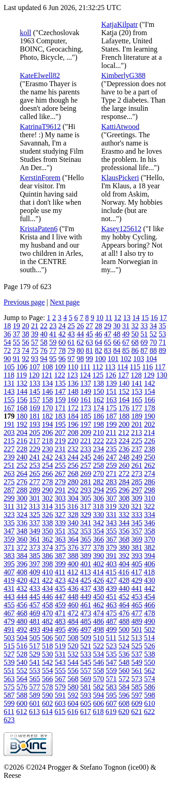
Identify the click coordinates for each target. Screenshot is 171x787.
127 (123, 375)
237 (136, 449)
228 (21, 449)
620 (123, 711)
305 (85, 498)
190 (149, 416)
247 (111, 457)
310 (149, 498)
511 (111, 638)
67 (126, 342)
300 (21, 498)
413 (85, 572)
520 (72, 646)
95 (53, 358)
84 (116, 350)
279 (60, 482)
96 (62, 358)
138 (98, 383)
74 (25, 350)
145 (34, 391)
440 (124, 588)
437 (85, 588)
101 (113, 358)
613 (34, 711)
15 (145, 317)
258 (98, 465)
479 (9, 621)
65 (107, 342)
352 (72, 531)
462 (98, 605)
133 (34, 383)
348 (21, 531)
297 (136, 490)
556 (72, 670)
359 (9, 539)
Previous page (24, 302)
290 (47, 490)
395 (9, 564)
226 (149, 441)
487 (111, 621)
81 (89, 350)
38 (25, 334)
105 (9, 367)
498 (98, 629)
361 (34, 539)
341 (85, 523)
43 (71, 334)
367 (111, 539)
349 (34, 531)
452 (124, 597)
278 (47, 482)
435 (60, 588)
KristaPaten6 (39, 229)
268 (72, 473)
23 (53, 326)
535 (111, 654)
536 (124, 654)
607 (111, 703)
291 (60, 490)
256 (72, 465)
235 (111, 449)
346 (149, 523)
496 (72, 629)
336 (21, 523)
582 (98, 687)
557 (85, 670)
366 (98, 539)
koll (25, 32)
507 (60, 638)
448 (72, 597)
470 (47, 613)
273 (136, 473)
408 (21, 572)
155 (9, 400)
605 (85, 703)
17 (163, 317)
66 (116, 342)
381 (136, 547)
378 (98, 547)
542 (47, 662)
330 (98, 514)
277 (34, 482)
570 (98, 679)
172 (72, 408)
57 (34, 342)
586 (149, 687)
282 (98, 482)
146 (47, 391)
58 (43, 342)
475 (111, 613)
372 (21, 547)
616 (72, 711)
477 (136, 613)
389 (85, 555)
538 (149, 654)
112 (97, 367)
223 (111, 441)
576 (21, 687)
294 (98, 490)
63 (89, 342)
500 (124, 629)
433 (34, 588)
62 (80, 342)
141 (136, 383)
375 (60, 547)
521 (85, 646)
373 (34, 547)
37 (16, 334)
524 (124, 646)
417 (136, 572)
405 (136, 564)
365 (85, 539)
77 (53, 350)
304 (72, 498)
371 (9, 547)
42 (62, 334)
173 (85, 408)
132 (21, 383)
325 (34, 514)
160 (72, 400)
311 (9, 506)
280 (72, 482)
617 (85, 711)
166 (149, 400)
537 (136, 654)
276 (21, 482)
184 (72, 416)
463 (111, 605)
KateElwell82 (40, 75)
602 (47, 703)
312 (21, 506)
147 (60, 391)
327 (60, 514)
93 (34, 358)
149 (85, 391)
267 (60, 473)
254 (47, 465)
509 (85, 638)
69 (144, 342)
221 (85, 441)
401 (85, 564)
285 (136, 482)
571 (111, 679)
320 (123, 506)
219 (60, 441)
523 (111, 646)
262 (149, 465)
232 (72, 449)
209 (85, 432)
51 (144, 334)
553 (34, 670)
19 (16, 326)
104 (151, 358)
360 (21, 539)
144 (21, 391)
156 (21, 400)
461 (85, 605)
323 (9, 514)
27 (89, 326)
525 (136, 646)
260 (124, 465)
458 (47, 605)
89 (162, 350)
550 (149, 662)
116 (147, 367)
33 (144, 326)
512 (123, 638)
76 (43, 350)
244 (72, 457)
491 (9, 629)
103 (138, 358)
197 (85, 424)
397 (34, 564)
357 (136, 531)
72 (7, 350)
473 (85, 613)
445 (34, 597)
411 (60, 572)
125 (98, 375)
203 (9, 432)
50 (135, 334)
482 (47, 621)
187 (111, 416)
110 (72, 367)
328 (72, 514)
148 (72, 391)
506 (47, 638)
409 (34, 572)
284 (124, 482)
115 (135, 367)
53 (162, 334)
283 (111, 482)
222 (98, 441)
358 (149, 531)
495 (60, 629)
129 (149, 375)
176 (124, 408)
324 (21, 514)
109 (60, 367)
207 (60, 432)
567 (60, 679)
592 (72, 695)
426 (98, 580)
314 (46, 506)
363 (60, 539)
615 (59, 711)
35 (162, 326)
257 (85, 465)
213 (136, 432)
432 (21, 588)
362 (47, 539)
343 (111, 523)
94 (43, 358)
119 (21, 375)
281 (85, 482)
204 (21, 432)
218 (47, 441)
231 (60, 449)
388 (72, 555)
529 (34, 654)
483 (60, 621)
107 (34, 367)
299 (9, 498)
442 (149, 588)
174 (98, 408)
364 (72, 539)
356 (124, 531)
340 (72, 523)
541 (34, 662)
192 (21, 424)
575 (9, 687)
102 (125, 358)
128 (136, 375)
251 (9, 465)
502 (149, 629)
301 (34, 498)
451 (111, 597)
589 (34, 695)
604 (72, 703)
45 (89, 334)
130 (161, 375)
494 (47, 629)
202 (149, 424)
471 (60, 613)
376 (72, 547)
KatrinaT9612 (40, 126)
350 (47, 531)
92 (25, 358)
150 (98, 391)
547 (111, 662)
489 (136, 621)
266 (47, 473)
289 (34, 490)
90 (7, 358)
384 (21, 555)
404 (124, 564)
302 (47, 498)
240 (21, 457)
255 (60, 465)
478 (149, 613)
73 (16, 350)
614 (46, 711)
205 (34, 432)
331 (111, 514)
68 (135, 342)
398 (47, 564)
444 (21, 597)
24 (62, 326)
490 (149, 621)
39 (34, 334)
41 (53, 334)
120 (34, 375)
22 (43, 326)
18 (7, 326)
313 (34, 506)
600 (21, 703)
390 (98, 555)
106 (21, 367)
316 (72, 506)
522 (98, 646)
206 (47, 432)
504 (21, 638)
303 (60, 498)
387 (60, 555)
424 (72, 580)
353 (85, 531)
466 (149, 605)
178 (149, 408)
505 (34, 638)
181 (34, 416)
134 (47, 383)
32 (135, 326)
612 (21, 711)
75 (34, 350)
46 (98, 334)
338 (47, 523)
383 (9, 555)
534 (98, 654)
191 (9, 424)
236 (124, 449)
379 (111, 547)
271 (111, 473)
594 (98, 695)
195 (60, 424)
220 (72, 441)
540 (21, 662)
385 (34, 555)
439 (111, 588)
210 (98, 432)
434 (47, 588)
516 (21, 646)
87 (144, 350)
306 (98, 498)
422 (47, 580)
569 (85, 679)
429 (136, 580)
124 (85, 375)
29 (107, 326)
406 (149, 564)
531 (60, 654)
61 (71, 342)
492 (21, 629)
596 (124, 695)
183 (60, 416)
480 (21, 621)
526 (149, 646)
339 (60, 523)
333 (136, 514)
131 (9, 383)
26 (80, 326)
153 (136, 391)
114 (122, 367)
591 (60, 695)
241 (34, 457)
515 (9, 646)
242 (47, 457)
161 (85, 400)
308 (124, 498)
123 (72, 375)
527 (9, 654)
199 (111, 424)
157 (34, 400)
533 (85, 654)
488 (124, 621)
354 (98, 531)
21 (34, 326)
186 (98, 416)
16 (154, 317)
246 (98, 457)
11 (108, 317)
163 (111, 400)
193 (34, 424)
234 (98, 449)
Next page (64, 302)
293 (85, 490)
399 (60, 564)
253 (34, 465)
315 (59, 506)
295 (111, 490)
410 (47, 572)
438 (98, 588)
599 (9, 703)
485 (85, 621)
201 (136, 424)
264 (21, 473)
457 (34, 605)
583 (111, 687)
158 (47, 400)
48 (116, 334)
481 (34, 621)
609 (136, 703)
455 (9, 605)
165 (136, 400)
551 (9, 670)
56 (25, 342)
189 (136, 416)
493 (34, 629)
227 (9, 449)
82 (98, 350)
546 (98, 662)
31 (126, 326)
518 (47, 646)
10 (100, 317)
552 (21, 670)
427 (111, 580)
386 (47, 555)
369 (136, 539)
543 (60, 662)
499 (111, 629)
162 (98, 400)
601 (34, 703)
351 (60, 531)
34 (153, 326)
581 (85, 687)
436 (72, 588)
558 (98, 670)
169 (34, 408)
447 (60, 597)
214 (149, 432)
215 (9, 441)
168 (21, 408)
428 (124, 580)
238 (149, 449)
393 (136, 555)
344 (124, 523)
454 (149, 597)
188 (124, 416)
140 (124, 383)
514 (149, 638)
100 (100, 358)
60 (62, 342)
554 (47, 670)
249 (136, 457)
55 (16, 342)
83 (107, 350)
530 (47, 654)
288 (21, 490)
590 (47, 695)
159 (60, 400)
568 (72, 679)
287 (9, 490)
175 (111, 408)
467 (9, 613)
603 (60, 703)
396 (21, 564)
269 (85, 473)
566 (47, 679)
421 (34, 580)
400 (72, 564)
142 (149, 383)
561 (136, 670)
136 (72, 383)
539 (9, 662)
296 (124, 490)
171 (60, 408)
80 (80, 350)
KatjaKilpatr (119, 24)
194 (47, 424)
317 (85, 506)
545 (85, 662)
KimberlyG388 (123, 75)
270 (98, 473)
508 (72, 638)
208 (72, 432)
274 (149, 473)
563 (9, 679)
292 (72, 490)
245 (85, 457)
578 (47, 687)
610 (149, 703)
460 (72, 605)
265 (34, 473)
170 (47, 408)
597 (136, 695)
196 (72, 424)
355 (111, 531)
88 (153, 350)
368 (124, 539)
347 (9, 531)
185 (85, 416)
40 (43, 334)
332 (124, 514)
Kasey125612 (121, 229)
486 (98, 621)
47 (107, 334)
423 (60, 580)
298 (149, 490)
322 (149, 506)
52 (153, 334)
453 (136, 597)
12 (117, 317)
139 (111, 383)
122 (59, 375)
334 (149, 514)
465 (136, 605)
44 (80, 334)
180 (21, 416)
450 (98, 597)
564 (21, 679)
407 (9, 572)
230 (47, 449)
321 (136, 506)
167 (9, 408)
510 (98, 638)
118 (9, 375)
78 (62, 350)
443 (9, 597)
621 (136, 711)
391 (111, 555)
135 (60, 383)
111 (85, 367)
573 (136, 679)
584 (124, 687)
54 (7, 342)
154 (149, 391)
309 (136, 498)
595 (111, 695)
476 (124, 613)
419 (9, 580)
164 (124, 400)
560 (124, 670)
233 (85, 449)
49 (126, 334)
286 (149, 482)
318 (98, 506)
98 (80, 358)
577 (34, 687)
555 (60, 670)
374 (47, 547)
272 (124, 473)
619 (110, 711)
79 (71, 350)
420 (21, 580)
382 (149, 547)
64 (98, 342)
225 (136, 441)
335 (9, 523)
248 (124, 457)
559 (111, 670)
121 (46, 375)
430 (149, 580)
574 (149, 679)
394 (149, 555)
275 (9, 482)
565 (34, 679)
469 (34, 613)
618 (98, 711)
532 (72, 654)
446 (47, 597)
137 (85, 383)
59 (53, 342)
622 (149, 711)
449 (85, 597)
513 (136, 638)
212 (123, 432)
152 (124, 391)
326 (47, 514)
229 (34, 449)
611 (9, 711)
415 (110, 572)
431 (9, 588)
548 (124, 662)
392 (124, 555)
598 (149, 695)
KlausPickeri (120, 177)
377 (85, 547)
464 (124, 605)
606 (98, 703)
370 (149, 539)
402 (98, 564)
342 (98, 523)
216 (21, 441)
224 (124, 441)
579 (60, 687)
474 (98, 613)
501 (136, 629)
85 (126, 350)
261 (136, 465)
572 (124, 679)
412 (72, 572)
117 (160, 367)
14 (136, 317)
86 (135, 350)
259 (111, 465)
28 (98, 326)
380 (124, 547)
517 (34, 646)
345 (136, 523)
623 (9, 720)
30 (116, 326)
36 (7, 334)
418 (149, 572)
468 (21, 613)
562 (149, 670)
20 (25, 326)
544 (72, 662)
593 (85, 695)
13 (126, 317)
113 (110, 367)
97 (71, 358)
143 (9, 391)
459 (60, 605)
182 (47, 416)
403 (111, 564)
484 (72, 621)
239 (9, 457)
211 (111, 432)
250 (149, 457)
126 (110, 375)
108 (47, 367)
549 (136, 662)
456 (21, 605)
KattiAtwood (120, 126)
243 (60, 457)
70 (153, 342)
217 (34, 441)
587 (9, 695)
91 (16, 358)
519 (60, 646)
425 (85, 580)
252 (21, 465)
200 (124, 424)
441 (136, 588)
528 (21, 654)
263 (9, 473)
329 (85, 514)
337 (34, 523)
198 (98, 424)
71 (162, 342)
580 (72, 687)
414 (98, 572)
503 (9, 638)
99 (89, 358)
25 (71, 326)
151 (111, 391)
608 (124, 703)
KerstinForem (40, 177)
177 (136, 408)
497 (85, 629)
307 (111, 498)
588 (21, 695)
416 (123, 572)
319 (110, 506)
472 (72, 613)
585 (136, 687)
